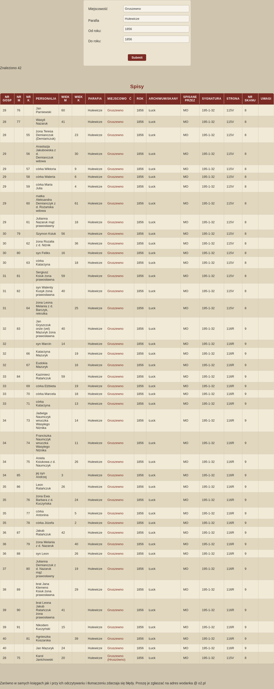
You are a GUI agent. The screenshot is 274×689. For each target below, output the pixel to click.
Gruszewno (115, 110)
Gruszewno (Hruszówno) (116, 657)
